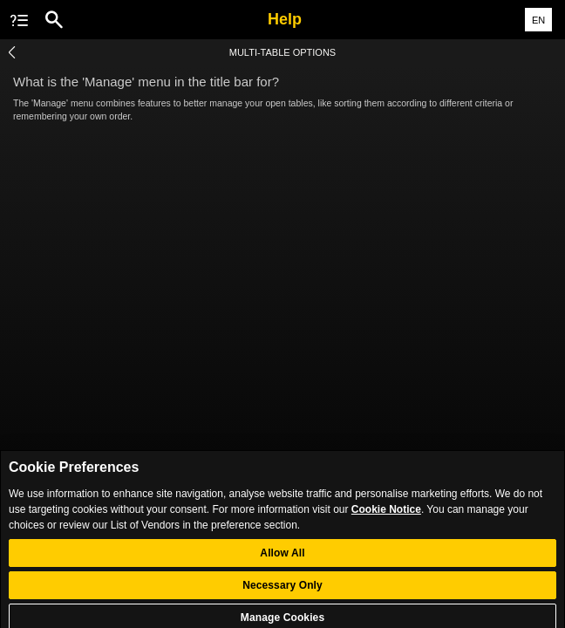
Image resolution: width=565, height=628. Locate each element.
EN (538, 20)
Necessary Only (282, 593)
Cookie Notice (386, 517)
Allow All (282, 561)
